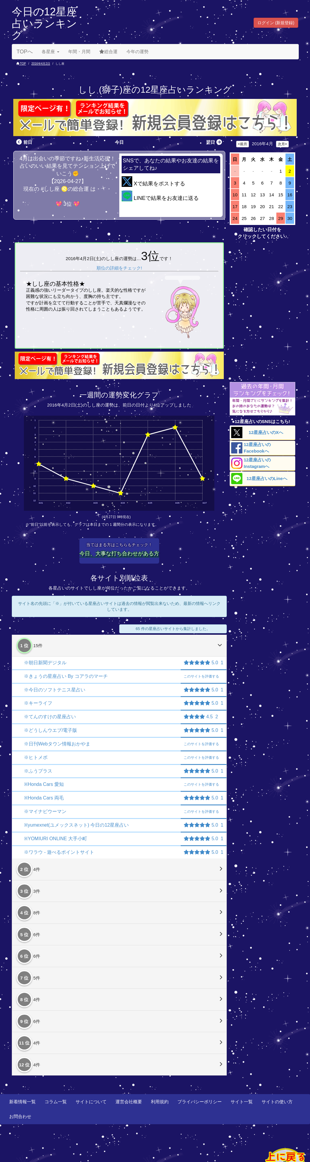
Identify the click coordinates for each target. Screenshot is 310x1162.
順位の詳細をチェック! (119, 267)
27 (262, 218)
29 (280, 218)
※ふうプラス (38, 770)
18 (244, 206)
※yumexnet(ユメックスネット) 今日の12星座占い (76, 825)
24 (235, 218)
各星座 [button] (50, 51)
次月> (282, 144)
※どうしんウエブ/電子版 (50, 730)
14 (271, 194)
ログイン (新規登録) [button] (275, 22)
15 (280, 194)
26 (253, 218)
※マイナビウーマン (45, 811)
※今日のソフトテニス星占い (54, 689)
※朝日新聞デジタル (45, 662)
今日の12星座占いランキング (44, 23)
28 (271, 218)
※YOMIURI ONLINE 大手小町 (55, 838)
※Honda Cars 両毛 (44, 797)
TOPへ (25, 52)
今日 (119, 142)
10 (235, 194)
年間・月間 (79, 51)
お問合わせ (20, 1116)
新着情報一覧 (22, 1101)
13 (262, 194)
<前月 (242, 144)
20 (262, 206)
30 (289, 218)
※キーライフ (38, 703)
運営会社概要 (128, 1101)
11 (244, 194)
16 (289, 194)
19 (253, 206)
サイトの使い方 (277, 1101)
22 (280, 206)
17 (235, 206)
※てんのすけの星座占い (50, 716)
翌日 (214, 142)
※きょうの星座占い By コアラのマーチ (66, 676)
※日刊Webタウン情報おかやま (57, 743)
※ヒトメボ (36, 757)
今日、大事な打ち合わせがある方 (119, 553)
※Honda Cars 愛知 (44, 784)
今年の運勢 (137, 51)
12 (253, 194)
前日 (23, 142)
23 (289, 206)
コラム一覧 (56, 1101)
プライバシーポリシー (199, 1101)
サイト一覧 (242, 1101)
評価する (201, 676)
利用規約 (160, 1101)
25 (244, 218)
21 (271, 206)
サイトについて (91, 1101)
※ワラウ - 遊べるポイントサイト (59, 852)
